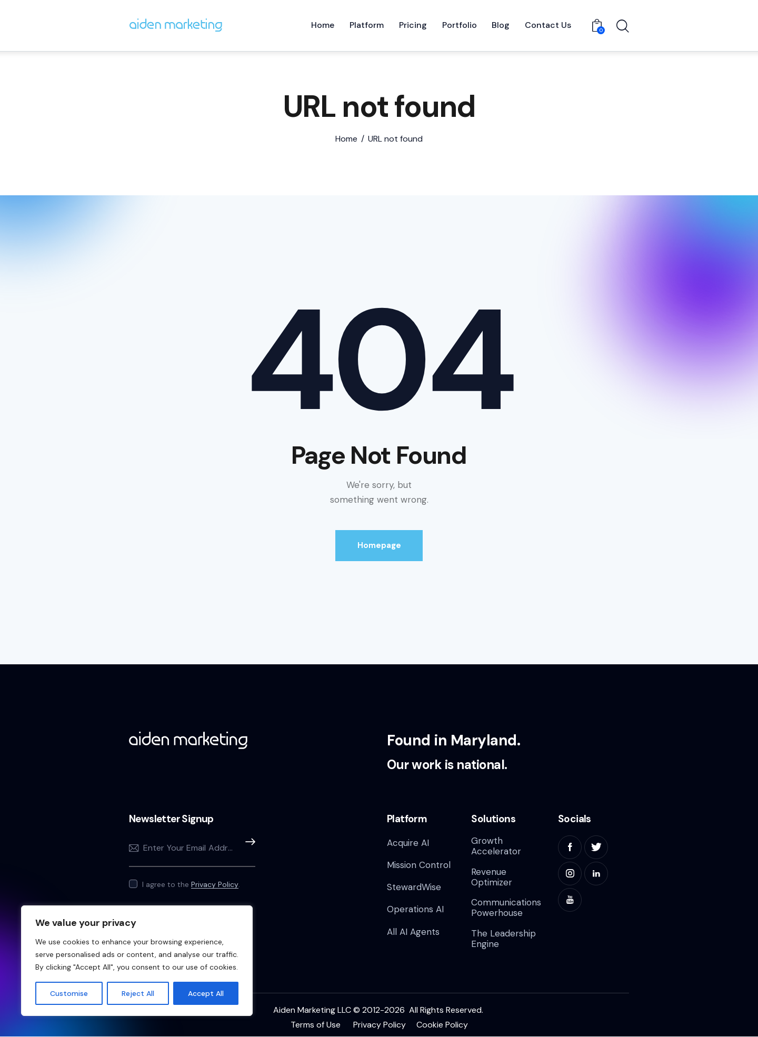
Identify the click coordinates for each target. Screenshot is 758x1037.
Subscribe (247, 848)
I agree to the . (191, 884)
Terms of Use (316, 1024)
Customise (69, 993)
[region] (137, 960)
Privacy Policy (214, 885)
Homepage (379, 545)
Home (346, 139)
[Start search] (622, 26)
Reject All (138, 993)
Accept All (206, 993)
